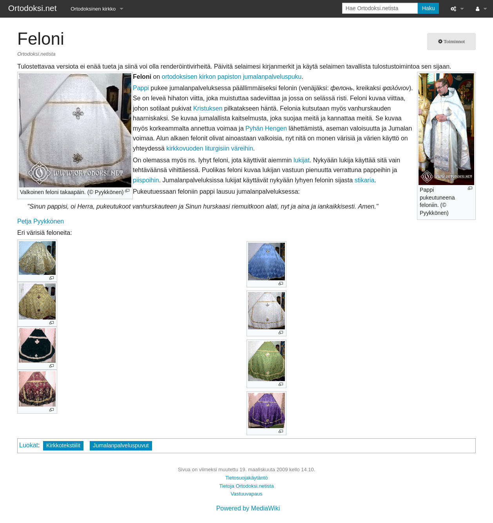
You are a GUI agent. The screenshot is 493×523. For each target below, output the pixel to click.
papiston (229, 76)
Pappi (141, 88)
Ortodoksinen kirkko (93, 9)
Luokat (28, 445)
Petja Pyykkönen (40, 221)
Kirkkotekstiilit (63, 445)
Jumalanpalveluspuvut (121, 445)
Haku (428, 8)
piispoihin (146, 180)
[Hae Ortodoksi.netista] (380, 8)
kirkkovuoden (184, 148)
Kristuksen (208, 108)
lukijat (302, 160)
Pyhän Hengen (266, 128)
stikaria (365, 180)
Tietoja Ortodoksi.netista (246, 486)
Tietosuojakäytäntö (246, 478)
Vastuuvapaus (246, 494)
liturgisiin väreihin (229, 148)
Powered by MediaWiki (248, 508)
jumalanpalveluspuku (272, 76)
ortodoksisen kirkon (189, 76)
